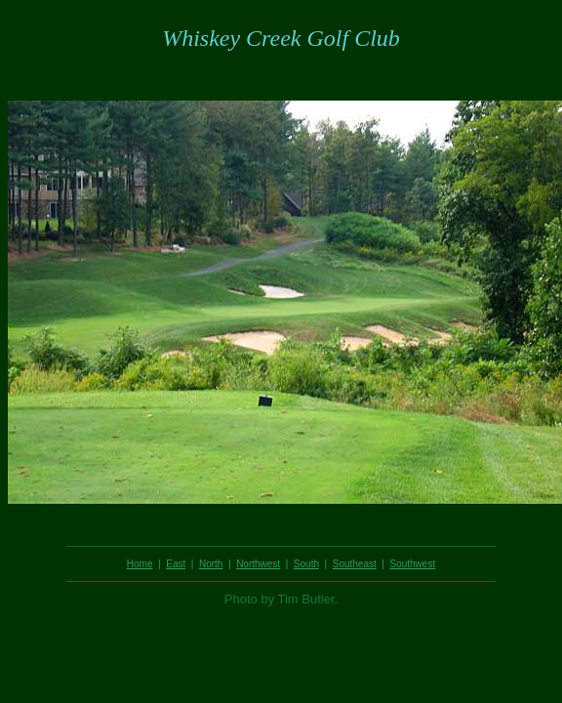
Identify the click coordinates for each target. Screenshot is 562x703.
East (175, 563)
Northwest (258, 563)
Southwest (412, 563)
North (210, 563)
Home (140, 563)
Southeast (355, 563)
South (306, 563)
